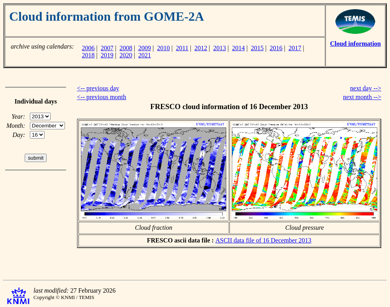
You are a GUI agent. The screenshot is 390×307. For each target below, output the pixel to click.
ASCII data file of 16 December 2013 (264, 240)
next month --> (362, 97)
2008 (126, 48)
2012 (200, 48)
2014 (238, 48)
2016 (276, 48)
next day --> (365, 88)
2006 (88, 48)
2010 (163, 48)
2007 (107, 48)
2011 (182, 48)
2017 (294, 48)
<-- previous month (101, 97)
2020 (126, 55)
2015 (257, 48)
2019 (107, 55)
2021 (144, 55)
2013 (219, 48)
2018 (88, 55)
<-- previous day (98, 88)
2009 (144, 48)
